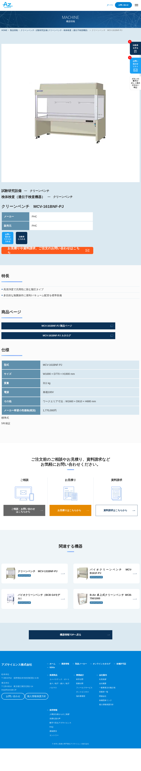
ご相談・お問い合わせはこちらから (24, 521)
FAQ (60, 749)
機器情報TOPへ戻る (70, 656)
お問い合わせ (123, 5)
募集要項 (62, 753)
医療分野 (90, 706)
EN (111, 5)
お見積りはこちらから (70, 521)
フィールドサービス (95, 710)
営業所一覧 (115, 714)
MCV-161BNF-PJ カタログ (27, 346)
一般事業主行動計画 (119, 710)
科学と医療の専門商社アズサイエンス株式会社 (71, 766)
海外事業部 (91, 719)
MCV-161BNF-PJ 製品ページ (27, 336)
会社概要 (114, 706)
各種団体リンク (117, 723)
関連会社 (114, 719)
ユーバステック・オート (69, 702)
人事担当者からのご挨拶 (69, 737)
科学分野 (90, 702)
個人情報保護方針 (42, 716)
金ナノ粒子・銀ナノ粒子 (69, 706)
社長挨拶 (114, 702)
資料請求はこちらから (116, 521)
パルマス (62, 710)
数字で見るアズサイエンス (70, 745)
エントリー (63, 758)
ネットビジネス (93, 714)
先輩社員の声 (64, 741)
